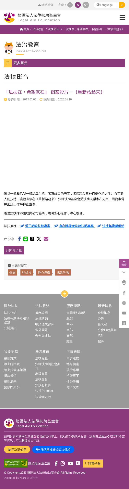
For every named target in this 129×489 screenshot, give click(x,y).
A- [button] (70, 4)
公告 (101, 318)
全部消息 (104, 313)
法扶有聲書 (43, 385)
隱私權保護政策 (39, 463)
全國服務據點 (75, 313)
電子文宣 (72, 387)
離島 (69, 341)
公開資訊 (10, 328)
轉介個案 (72, 364)
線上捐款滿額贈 (15, 370)
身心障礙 (44, 272)
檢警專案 (72, 376)
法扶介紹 (10, 313)
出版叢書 (41, 374)
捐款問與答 (12, 387)
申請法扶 (72, 358)
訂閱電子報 (14, 250)
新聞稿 (102, 324)
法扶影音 (53, 29)
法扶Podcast (44, 391)
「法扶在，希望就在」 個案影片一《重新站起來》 (93, 29)
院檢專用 (72, 370)
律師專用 (72, 381)
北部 (69, 318)
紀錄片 (26, 272)
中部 (69, 324)
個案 (12, 272)
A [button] (78, 5)
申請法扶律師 (44, 324)
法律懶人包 (43, 397)
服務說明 (41, 313)
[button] (109, 5)
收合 (124, 263)
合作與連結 (43, 336)
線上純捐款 (12, 364)
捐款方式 (10, 358)
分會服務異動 (107, 330)
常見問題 (41, 330)
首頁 (24, 29)
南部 (69, 330)
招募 (101, 341)
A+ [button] (86, 5)
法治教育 (38, 29)
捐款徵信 (10, 376)
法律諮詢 (41, 318)
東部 (69, 336)
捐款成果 (10, 381)
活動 (101, 336)
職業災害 (63, 272)
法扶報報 (41, 358)
